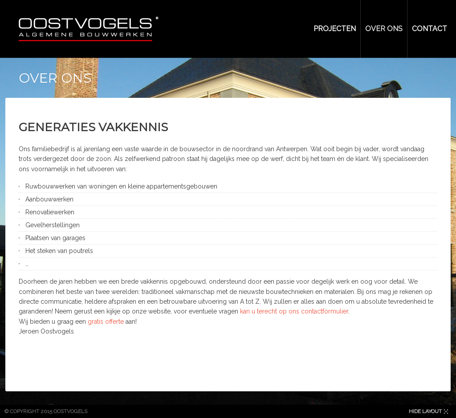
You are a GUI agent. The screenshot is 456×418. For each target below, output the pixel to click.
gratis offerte (106, 321)
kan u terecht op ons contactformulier (294, 311)
